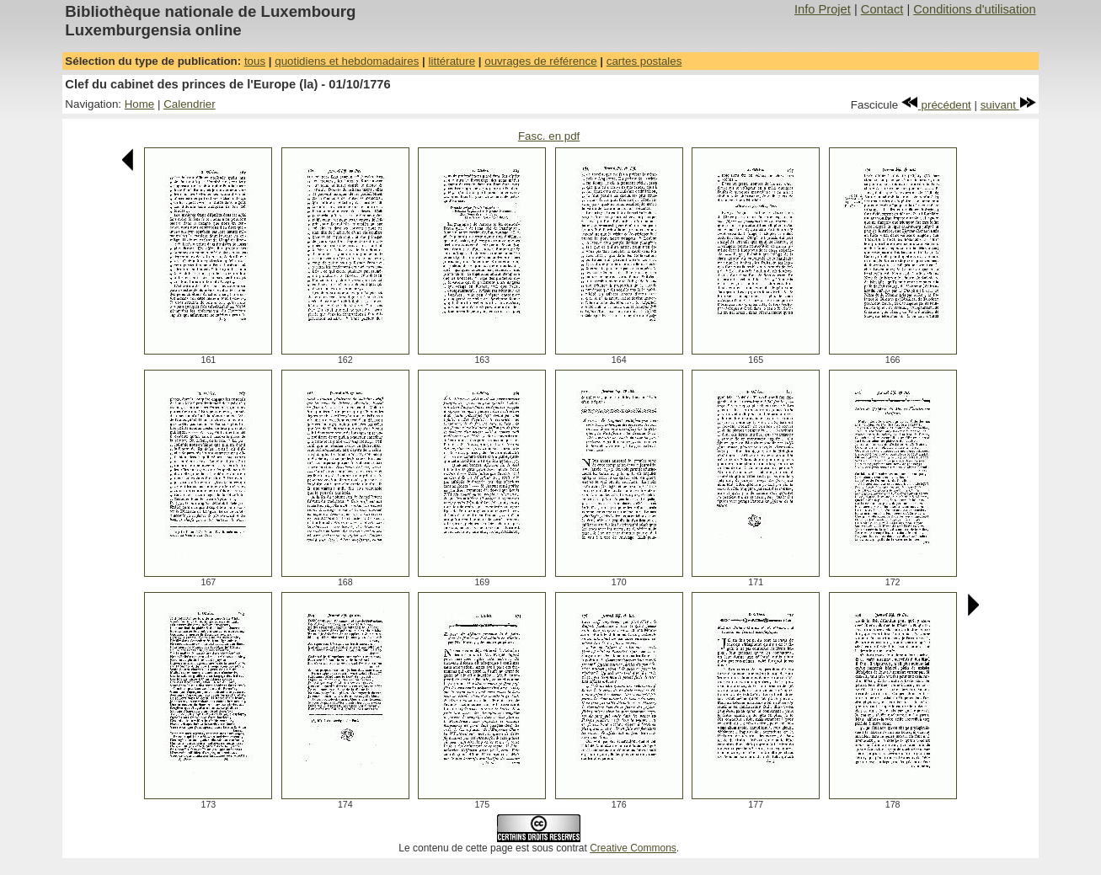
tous (254, 61)
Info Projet (822, 9)
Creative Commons (633, 848)
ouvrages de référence (540, 61)
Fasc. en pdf (549, 136)
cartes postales (644, 61)
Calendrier (189, 104)
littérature (452, 61)
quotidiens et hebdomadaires (347, 61)
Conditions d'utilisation (974, 9)
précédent (936, 105)
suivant (1008, 105)
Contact (882, 9)
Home (140, 104)
